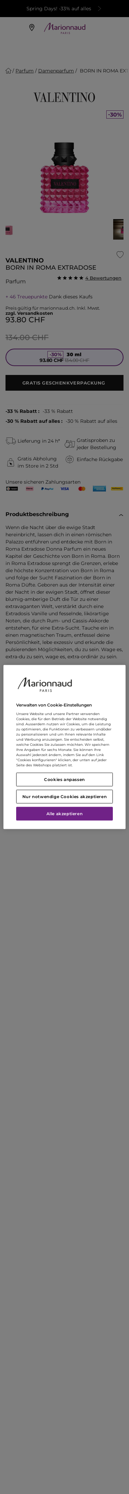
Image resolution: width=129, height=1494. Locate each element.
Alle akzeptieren (64, 813)
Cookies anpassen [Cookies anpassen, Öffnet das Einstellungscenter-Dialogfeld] (64, 779)
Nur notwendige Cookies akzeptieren (64, 796)
